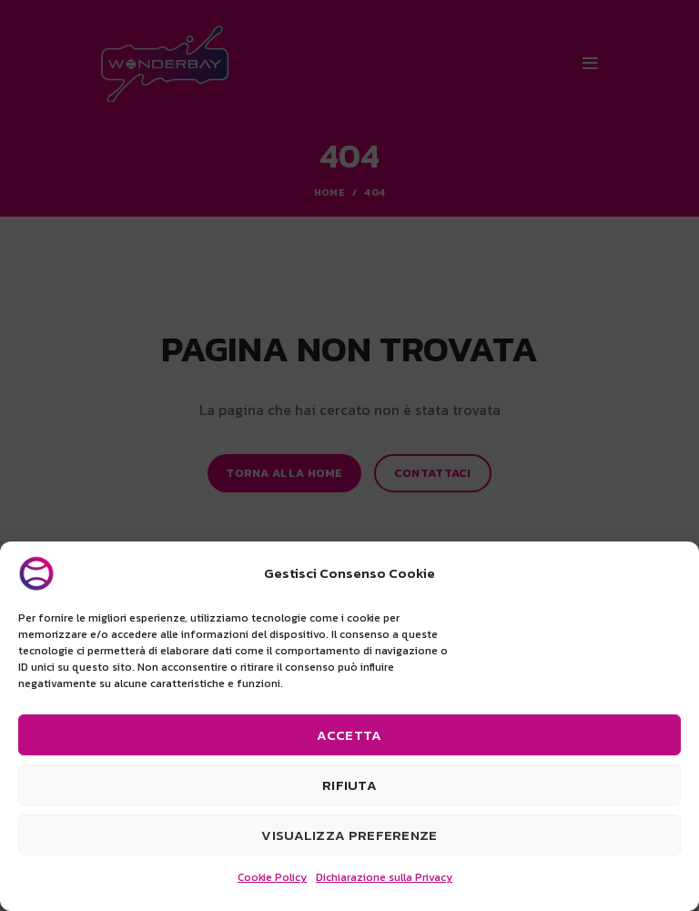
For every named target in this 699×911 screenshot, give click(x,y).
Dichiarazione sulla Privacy (384, 877)
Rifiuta (349, 784)
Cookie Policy (272, 877)
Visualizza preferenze (349, 835)
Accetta (349, 734)
